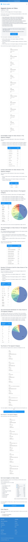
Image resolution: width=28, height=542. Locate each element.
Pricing (2, 531)
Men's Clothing (13, 102)
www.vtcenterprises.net (14, 468)
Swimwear (12, 89)
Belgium (3, 207)
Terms (16, 533)
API (1, 526)
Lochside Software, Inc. (5, 539)
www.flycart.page (13, 422)
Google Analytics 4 (11, 258)
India (3, 205)
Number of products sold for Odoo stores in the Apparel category (14, 20)
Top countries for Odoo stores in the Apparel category (12, 19)
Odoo (9, 11)
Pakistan (3, 216)
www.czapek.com (12, 365)
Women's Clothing (13, 56)
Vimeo (9, 247)
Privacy (16, 531)
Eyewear (11, 76)
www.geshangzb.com (13, 445)
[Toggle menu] (27, 4)
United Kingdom (3, 221)
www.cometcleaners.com (13, 400)
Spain (3, 213)
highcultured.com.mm (12, 388)
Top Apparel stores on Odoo (7, 24)
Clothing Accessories (14, 49)
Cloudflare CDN (11, 263)
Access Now (14, 34)
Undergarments (13, 109)
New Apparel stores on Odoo (7, 25)
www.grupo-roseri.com (14, 457)
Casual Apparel (13, 69)
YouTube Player (11, 260)
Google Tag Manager (11, 249)
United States (3, 209)
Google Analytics (11, 251)
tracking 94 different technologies (9, 231)
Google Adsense (11, 253)
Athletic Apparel (13, 82)
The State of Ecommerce (6, 514)
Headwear (12, 128)
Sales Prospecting (4, 521)
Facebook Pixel (10, 256)
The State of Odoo (5, 515)
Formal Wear (12, 115)
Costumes (12, 122)
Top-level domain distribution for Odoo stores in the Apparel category (14, 23)
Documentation (3, 533)
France (3, 211)
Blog (15, 526)
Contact (16, 523)
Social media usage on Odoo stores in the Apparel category (13, 17)
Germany (3, 218)
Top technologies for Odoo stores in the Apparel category (12, 22)
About (16, 521)
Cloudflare (10, 261)
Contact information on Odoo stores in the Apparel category (13, 18)
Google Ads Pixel (11, 254)
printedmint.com (11, 377)
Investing (2, 523)
